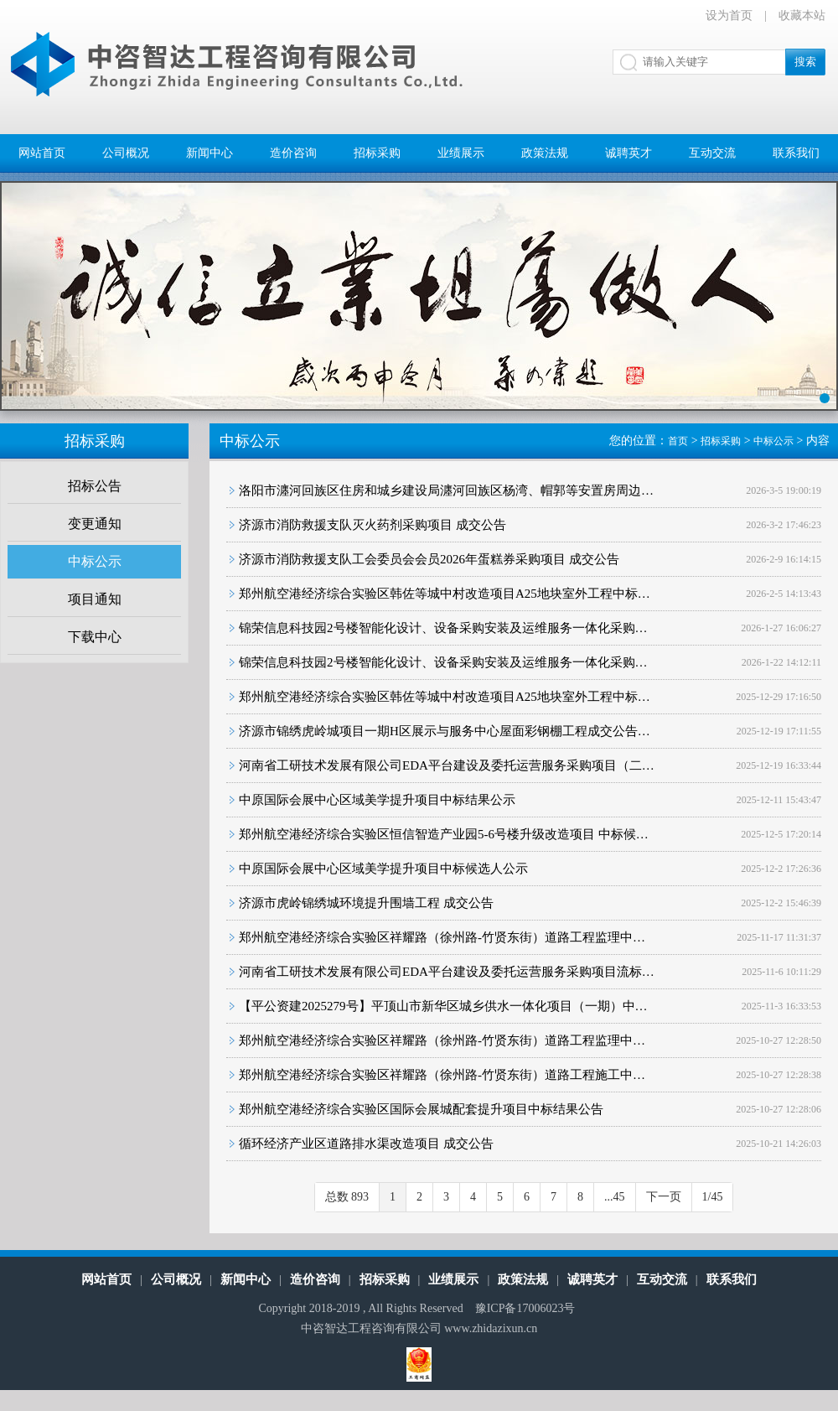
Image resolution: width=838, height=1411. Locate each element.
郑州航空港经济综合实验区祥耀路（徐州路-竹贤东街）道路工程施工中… (442, 1075)
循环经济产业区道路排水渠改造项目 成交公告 (366, 1143)
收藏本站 (802, 15)
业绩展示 (460, 153)
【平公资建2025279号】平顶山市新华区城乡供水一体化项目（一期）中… (443, 1006)
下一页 (663, 1197)
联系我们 (796, 153)
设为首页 (729, 15)
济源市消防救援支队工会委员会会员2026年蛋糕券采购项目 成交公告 (429, 559)
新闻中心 (209, 153)
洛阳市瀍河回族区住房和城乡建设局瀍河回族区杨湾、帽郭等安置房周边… (446, 490)
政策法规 (544, 153)
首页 (678, 441)
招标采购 (377, 153)
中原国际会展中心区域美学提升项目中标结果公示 (377, 800)
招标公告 (95, 486)
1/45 (712, 1197)
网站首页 (41, 153)
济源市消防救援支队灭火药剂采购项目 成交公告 (372, 525)
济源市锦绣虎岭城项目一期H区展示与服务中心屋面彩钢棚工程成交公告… (444, 731)
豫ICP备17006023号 (525, 1308)
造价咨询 (293, 153)
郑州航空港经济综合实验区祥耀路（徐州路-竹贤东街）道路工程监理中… (442, 937)
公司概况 (125, 153)
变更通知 (95, 523)
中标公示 (95, 561)
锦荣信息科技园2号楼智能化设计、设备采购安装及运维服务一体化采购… (443, 628)
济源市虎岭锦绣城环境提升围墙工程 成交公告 (366, 903)
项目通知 (95, 599)
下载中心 (95, 637)
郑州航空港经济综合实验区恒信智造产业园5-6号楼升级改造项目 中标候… (444, 834)
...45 (614, 1197)
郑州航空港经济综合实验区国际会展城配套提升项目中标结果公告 (421, 1109)
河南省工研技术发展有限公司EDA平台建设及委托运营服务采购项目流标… (446, 971)
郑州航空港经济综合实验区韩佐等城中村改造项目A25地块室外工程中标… (444, 593)
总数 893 (347, 1197)
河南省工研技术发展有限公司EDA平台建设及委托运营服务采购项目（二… (446, 765)
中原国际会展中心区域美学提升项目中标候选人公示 (383, 868)
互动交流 (712, 153)
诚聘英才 (628, 153)
